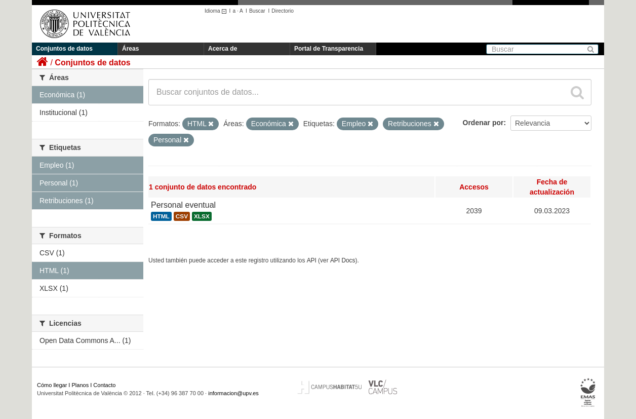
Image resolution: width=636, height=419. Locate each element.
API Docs (342, 260)
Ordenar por (483, 123)
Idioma (217, 11)
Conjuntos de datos (64, 48)
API (311, 260)
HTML (161, 216)
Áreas (130, 48)
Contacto (104, 385)
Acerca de (222, 48)
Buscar (257, 11)
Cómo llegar (52, 385)
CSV (182, 216)
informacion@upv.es (233, 393)
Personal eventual (183, 205)
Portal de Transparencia (328, 48)
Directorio (282, 11)
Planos (80, 385)
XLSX (202, 216)
